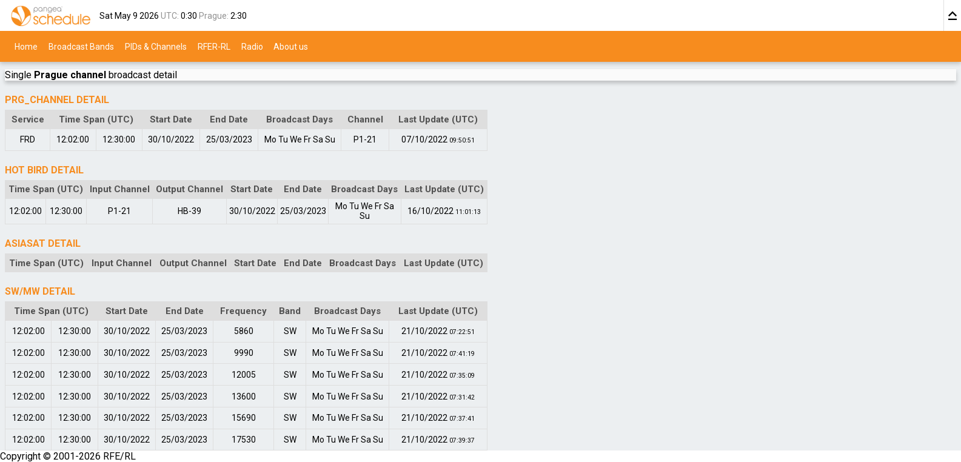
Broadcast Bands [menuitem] (81, 46)
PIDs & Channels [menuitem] (156, 46)
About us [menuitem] (290, 46)
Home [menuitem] (26, 46)
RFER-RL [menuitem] (214, 46)
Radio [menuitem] (252, 46)
